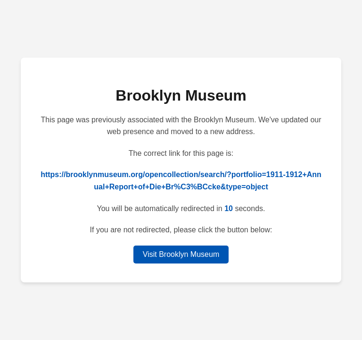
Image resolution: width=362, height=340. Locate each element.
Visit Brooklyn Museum (181, 254)
